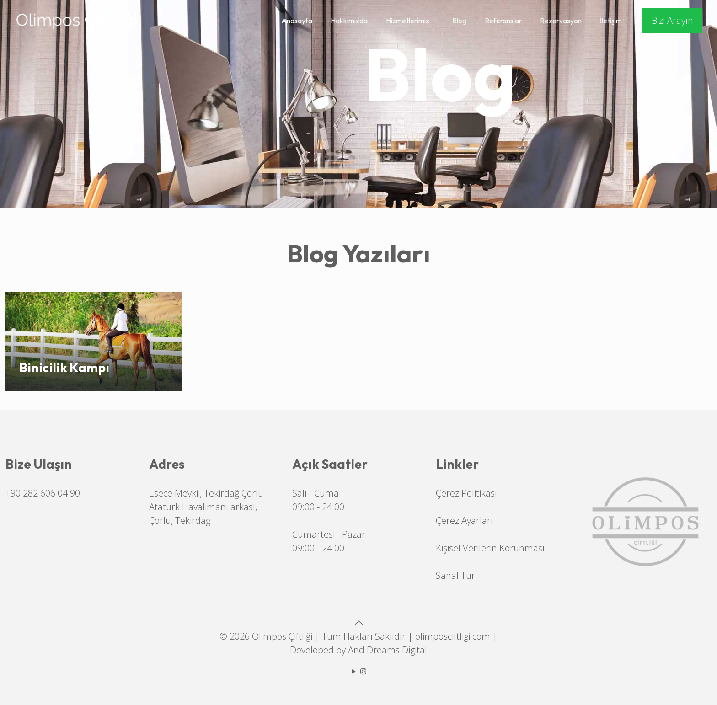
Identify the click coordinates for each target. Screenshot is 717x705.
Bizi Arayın (672, 20)
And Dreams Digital (387, 650)
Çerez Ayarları (464, 520)
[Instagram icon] (363, 671)
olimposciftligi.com (452, 636)
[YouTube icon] (353, 671)
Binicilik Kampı (64, 367)
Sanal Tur (455, 575)
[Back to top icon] (358, 622)
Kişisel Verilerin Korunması (490, 548)
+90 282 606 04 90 (42, 493)
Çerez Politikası (466, 493)
